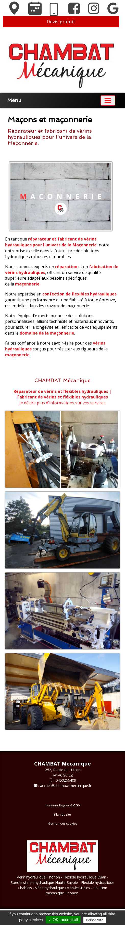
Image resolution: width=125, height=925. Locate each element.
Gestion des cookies (62, 823)
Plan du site (62, 814)
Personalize (94, 920)
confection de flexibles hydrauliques (79, 294)
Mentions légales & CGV (62, 805)
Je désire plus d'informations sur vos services (62, 403)
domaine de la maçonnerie (47, 333)
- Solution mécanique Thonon (76, 890)
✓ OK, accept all (63, 920)
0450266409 (66, 780)
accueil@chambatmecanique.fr (65, 785)
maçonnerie (27, 284)
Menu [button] (14, 100)
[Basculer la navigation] (108, 100)
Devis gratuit (61, 21)
